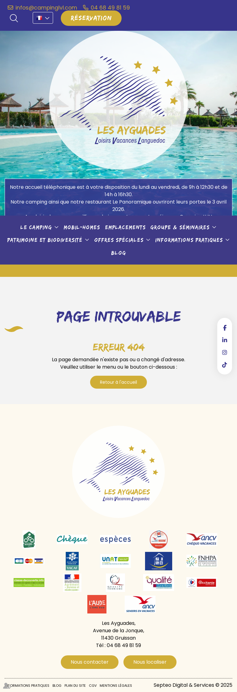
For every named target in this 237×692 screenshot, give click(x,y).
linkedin (225, 340)
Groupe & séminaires (180, 227)
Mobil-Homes (82, 227)
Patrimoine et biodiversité (44, 240)
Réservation (91, 18)
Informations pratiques (189, 240)
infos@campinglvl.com (46, 7)
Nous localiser (150, 662)
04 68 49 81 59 (110, 7)
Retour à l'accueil (118, 382)
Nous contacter (90, 662)
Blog (118, 253)
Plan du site (75, 685)
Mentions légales (116, 685)
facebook (225, 328)
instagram (225, 352)
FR (43, 18)
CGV (93, 685)
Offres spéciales (118, 240)
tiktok (225, 365)
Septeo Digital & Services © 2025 (193, 685)
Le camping (36, 227)
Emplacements (125, 227)
